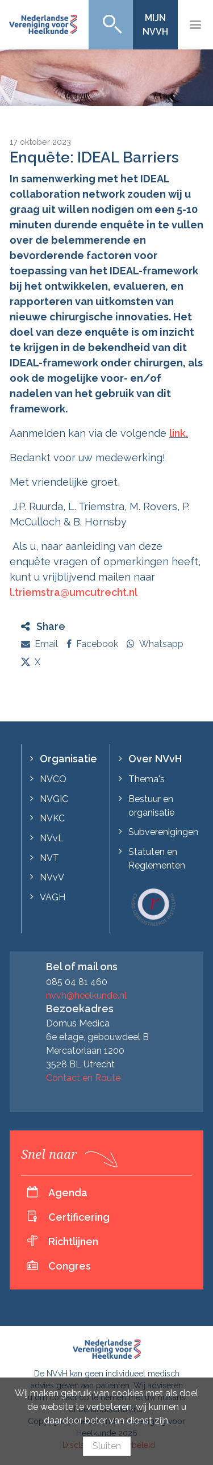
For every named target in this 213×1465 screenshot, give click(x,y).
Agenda (67, 1193)
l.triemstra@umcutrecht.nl (73, 592)
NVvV (52, 877)
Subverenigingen (163, 832)
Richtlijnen (73, 1241)
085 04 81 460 (76, 981)
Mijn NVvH (155, 24)
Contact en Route (83, 1077)
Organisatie (68, 759)
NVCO (53, 779)
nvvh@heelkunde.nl (86, 995)
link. (178, 433)
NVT (49, 858)
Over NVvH (155, 759)
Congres (69, 1266)
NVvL (52, 838)
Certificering (79, 1217)
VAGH (52, 897)
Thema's (146, 779)
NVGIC (54, 799)
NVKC (52, 818)
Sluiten (107, 1446)
